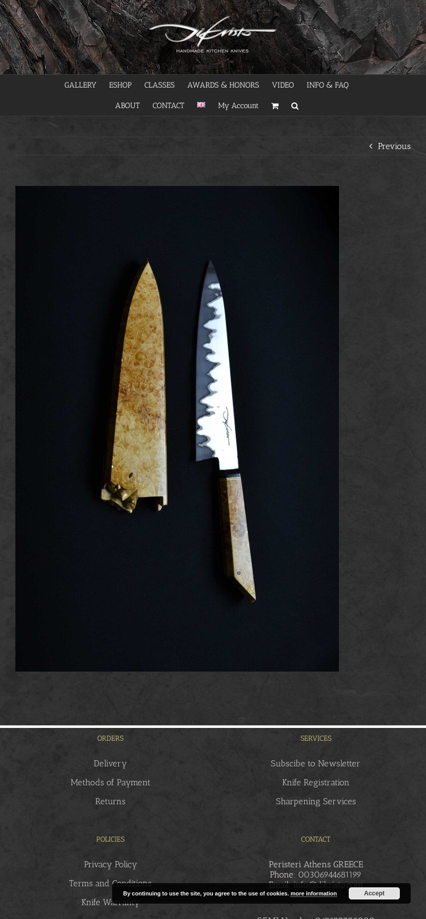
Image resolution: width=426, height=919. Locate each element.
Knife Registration (316, 782)
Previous (394, 146)
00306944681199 (329, 874)
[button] (295, 105)
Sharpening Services (316, 801)
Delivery (110, 763)
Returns (110, 801)
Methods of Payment (111, 782)
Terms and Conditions (110, 883)
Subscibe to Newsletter (315, 763)
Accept (374, 893)
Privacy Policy (110, 864)
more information (313, 893)
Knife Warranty (110, 902)
